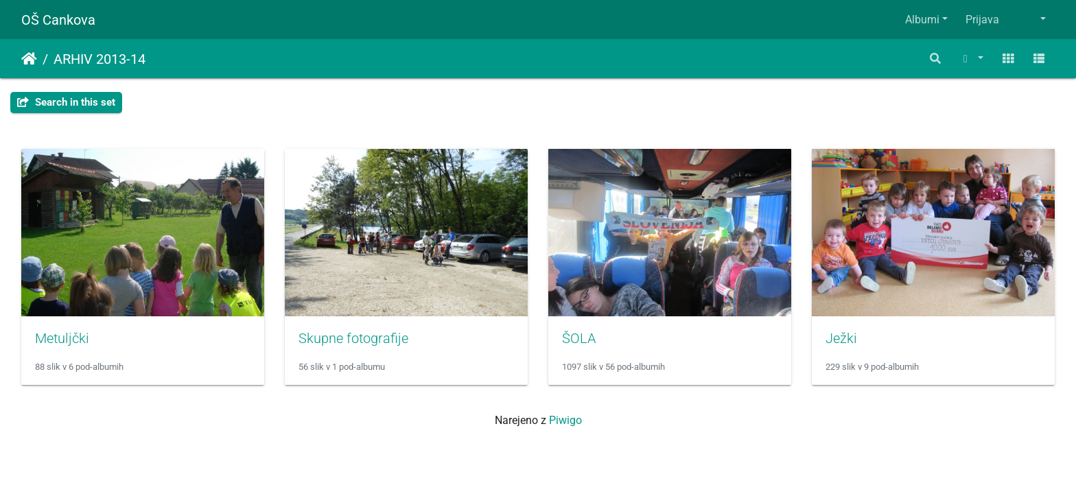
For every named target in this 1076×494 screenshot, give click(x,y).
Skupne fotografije (353, 338)
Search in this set (66, 102)
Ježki (841, 338)
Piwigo (565, 420)
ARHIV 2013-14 (99, 59)
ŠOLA (579, 338)
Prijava (982, 19)
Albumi (922, 19)
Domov (29, 59)
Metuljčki (62, 338)
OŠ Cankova (58, 20)
